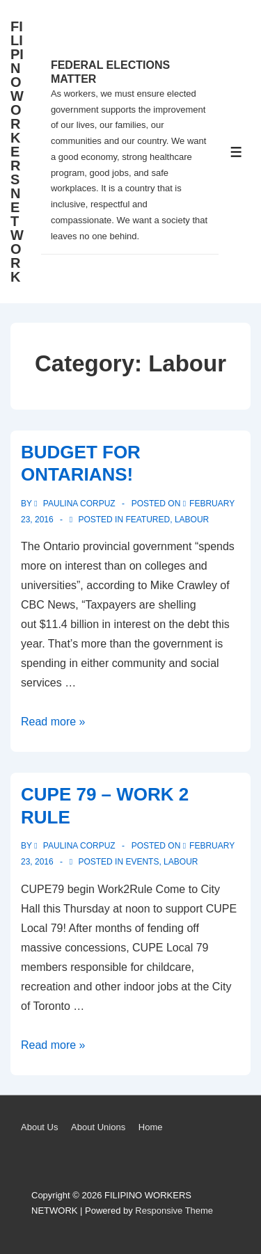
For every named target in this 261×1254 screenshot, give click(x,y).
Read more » (53, 722)
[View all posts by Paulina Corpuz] (76, 503)
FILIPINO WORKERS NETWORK (17, 151)
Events (142, 862)
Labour (192, 519)
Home (151, 1127)
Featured (147, 519)
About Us (39, 1127)
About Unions (98, 1127)
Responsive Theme (174, 1210)
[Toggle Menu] (236, 152)
